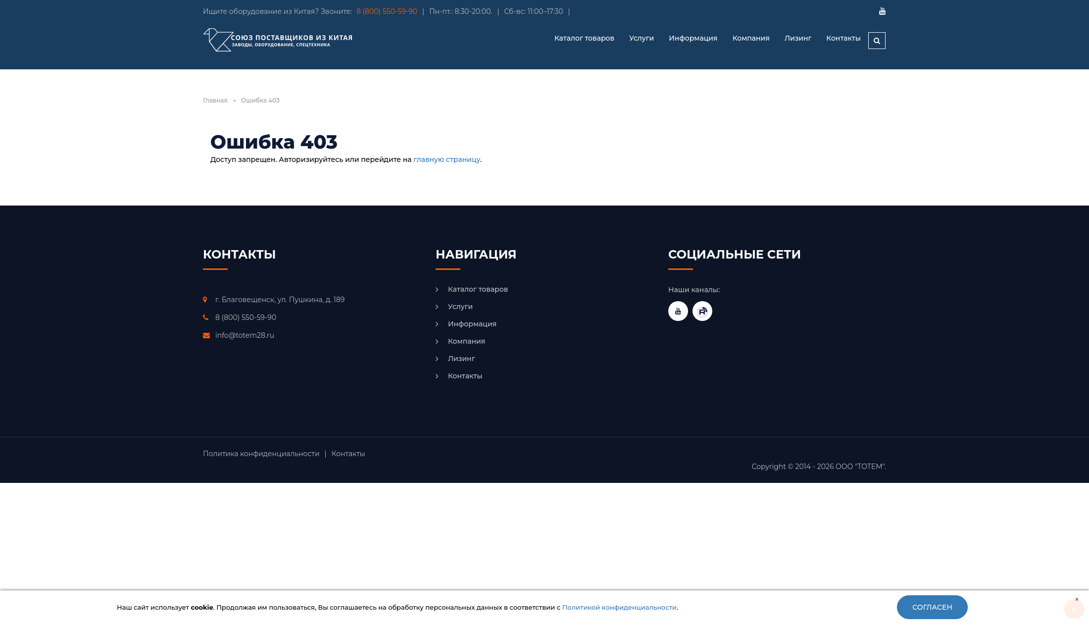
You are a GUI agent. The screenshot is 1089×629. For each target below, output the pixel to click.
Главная (215, 100)
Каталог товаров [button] (584, 38)
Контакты (843, 38)
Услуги (460, 306)
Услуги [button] (641, 38)
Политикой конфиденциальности (619, 607)
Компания (751, 38)
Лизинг (798, 38)
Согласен (932, 607)
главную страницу (446, 159)
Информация (472, 323)
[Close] (1077, 599)
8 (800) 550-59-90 (386, 11)
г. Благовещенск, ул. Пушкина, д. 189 (280, 299)
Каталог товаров (478, 289)
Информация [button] (693, 38)
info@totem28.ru (244, 335)
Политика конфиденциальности (261, 453)
